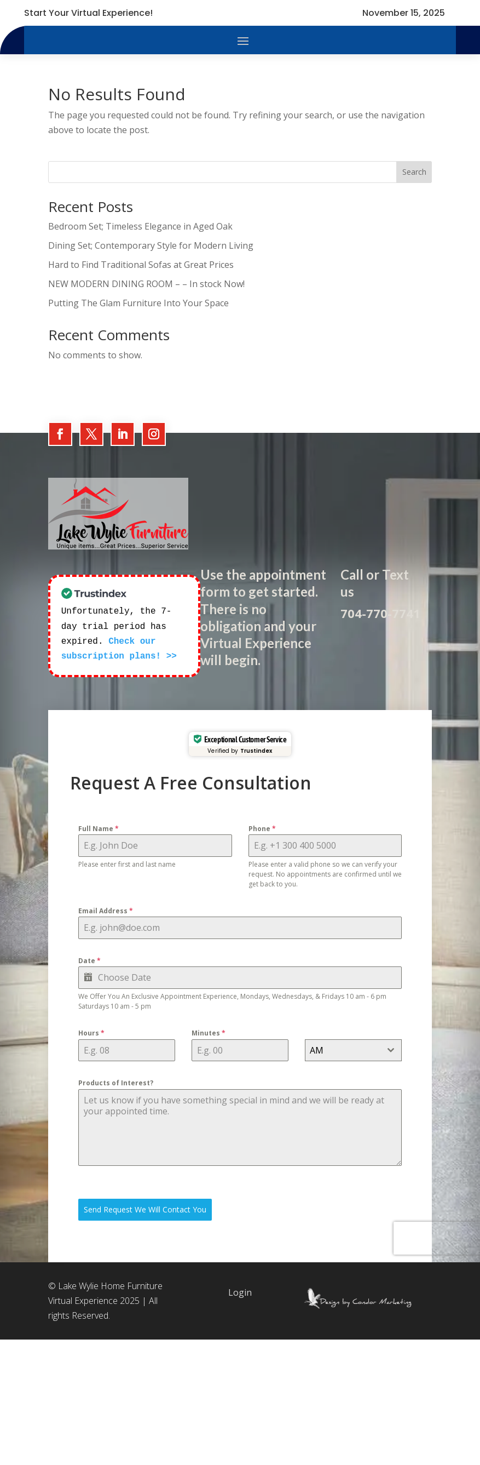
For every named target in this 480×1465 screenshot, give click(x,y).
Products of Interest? (115, 1081)
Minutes (208, 1032)
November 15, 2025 (403, 13)
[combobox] (353, 1049)
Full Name (98, 827)
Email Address (105, 909)
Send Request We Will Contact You (145, 1208)
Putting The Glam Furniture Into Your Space (138, 303)
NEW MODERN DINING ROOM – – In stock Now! (146, 284)
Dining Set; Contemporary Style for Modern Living (150, 245)
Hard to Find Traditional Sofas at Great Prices (141, 265)
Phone (262, 827)
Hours (91, 1032)
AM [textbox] (316, 1049)
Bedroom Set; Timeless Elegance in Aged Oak (140, 226)
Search (414, 172)
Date (89, 959)
